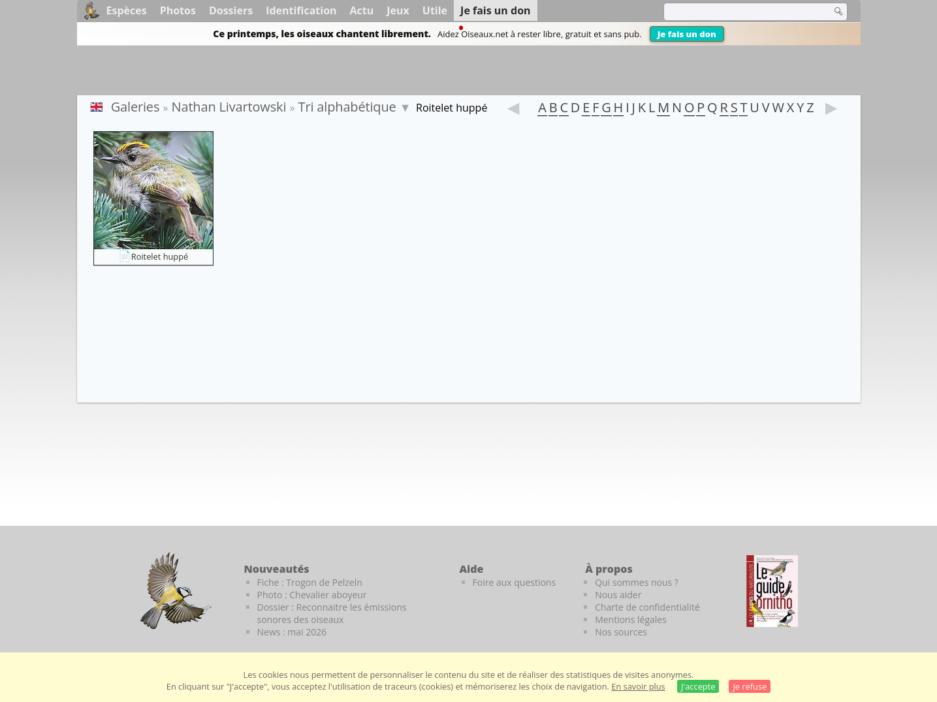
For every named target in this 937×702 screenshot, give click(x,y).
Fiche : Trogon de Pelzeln (309, 582)
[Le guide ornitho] (772, 591)
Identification (301, 10)
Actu (362, 10)
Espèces (126, 10)
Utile (434, 10)
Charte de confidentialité (647, 607)
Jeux (398, 10)
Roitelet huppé (159, 256)
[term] (739, 12)
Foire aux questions (514, 582)
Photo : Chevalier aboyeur (312, 594)
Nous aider (618, 594)
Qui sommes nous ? (636, 582)
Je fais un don (687, 34)
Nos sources (621, 632)
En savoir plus (638, 686)
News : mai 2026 (292, 632)
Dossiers (231, 10)
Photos (178, 10)
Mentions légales (631, 619)
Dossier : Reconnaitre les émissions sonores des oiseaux (332, 613)
